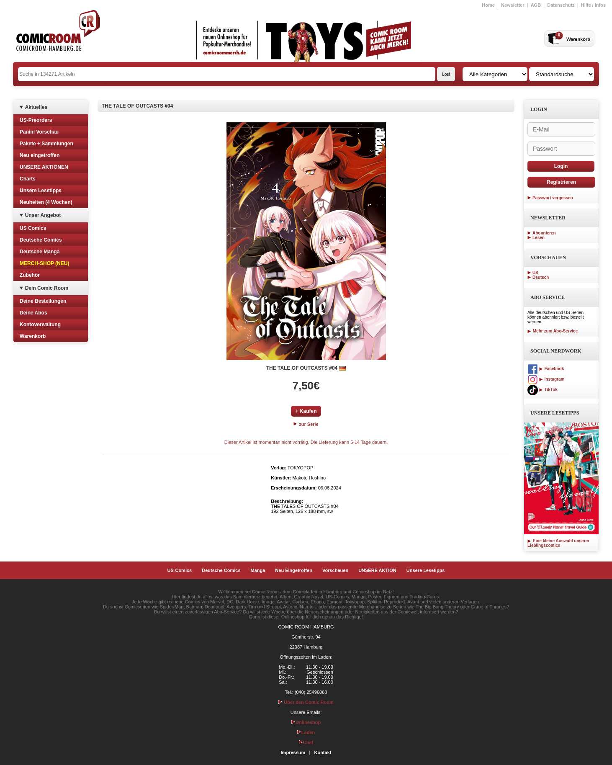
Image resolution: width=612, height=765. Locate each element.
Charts (28, 179)
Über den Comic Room (306, 702)
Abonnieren (544, 233)
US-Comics (179, 570)
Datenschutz (560, 5)
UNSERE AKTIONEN (44, 167)
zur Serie (306, 424)
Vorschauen (335, 570)
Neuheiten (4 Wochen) (46, 202)
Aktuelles (36, 107)
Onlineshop (306, 722)
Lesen (538, 237)
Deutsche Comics (41, 240)
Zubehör (30, 275)
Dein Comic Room (46, 288)
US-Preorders (36, 120)
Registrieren (561, 182)
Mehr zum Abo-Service (552, 331)
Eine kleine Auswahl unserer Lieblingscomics (558, 543)
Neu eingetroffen (39, 155)
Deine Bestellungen (43, 301)
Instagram (545, 379)
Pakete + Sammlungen (46, 144)
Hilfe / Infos (593, 5)
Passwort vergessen (552, 198)
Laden (306, 732)
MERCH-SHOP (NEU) (44, 263)
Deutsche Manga (39, 252)
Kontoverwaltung (40, 324)
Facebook (545, 368)
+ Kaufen (305, 411)
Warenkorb (33, 336)
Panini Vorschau (39, 132)
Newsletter (513, 5)
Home (488, 5)
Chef (306, 742)
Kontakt (322, 752)
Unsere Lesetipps (41, 190)
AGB (536, 5)
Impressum (293, 752)
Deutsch (540, 277)
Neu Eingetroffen (293, 570)
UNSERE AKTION (377, 570)
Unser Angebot (43, 215)
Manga (258, 570)
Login (561, 166)
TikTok (542, 389)
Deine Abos (33, 313)
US (535, 272)
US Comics (33, 228)
